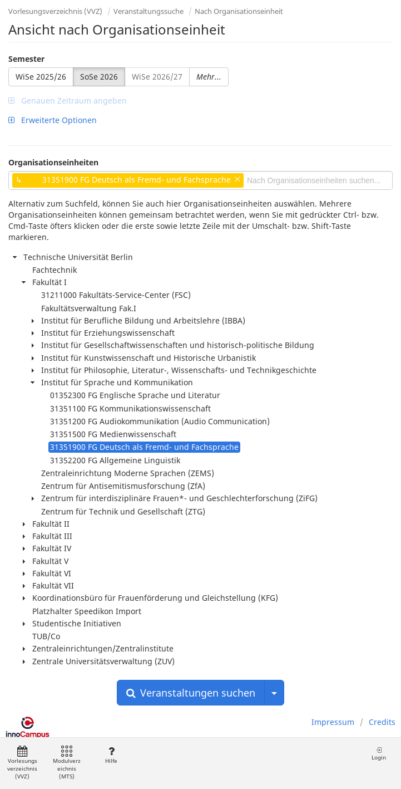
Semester (26, 58)
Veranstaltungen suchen (190, 692)
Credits (382, 722)
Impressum (332, 722)
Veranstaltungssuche (148, 11)
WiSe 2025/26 (41, 76)
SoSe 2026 (99, 76)
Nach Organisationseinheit (239, 11)
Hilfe (110, 755)
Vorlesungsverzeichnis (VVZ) (55, 11)
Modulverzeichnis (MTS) (67, 763)
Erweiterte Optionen (52, 120)
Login (379, 753)
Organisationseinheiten (53, 162)
